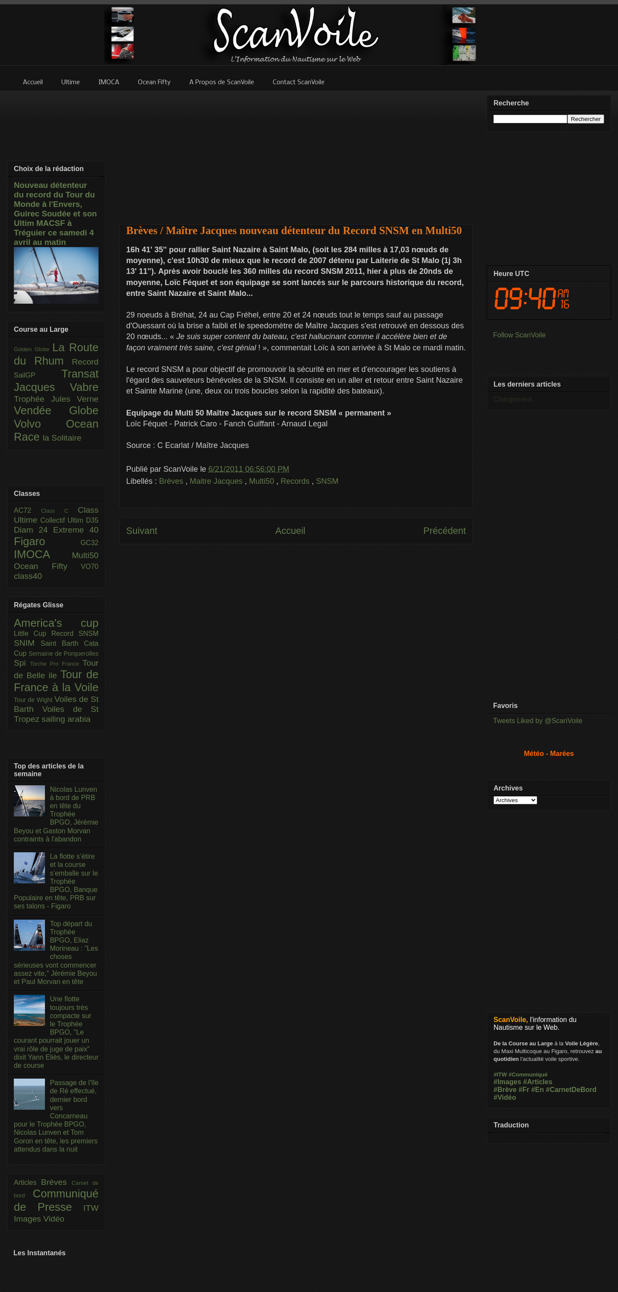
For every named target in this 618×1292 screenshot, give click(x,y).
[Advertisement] (296, 152)
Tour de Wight (34, 699)
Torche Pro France (56, 663)
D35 (92, 520)
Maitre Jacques (217, 481)
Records (296, 481)
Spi (22, 662)
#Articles (538, 1082)
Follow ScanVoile (519, 335)
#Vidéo (505, 1097)
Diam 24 (33, 529)
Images (28, 1218)
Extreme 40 (76, 529)
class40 (28, 576)
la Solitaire (62, 437)
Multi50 (262, 481)
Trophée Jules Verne (56, 398)
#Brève (505, 1089)
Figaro (47, 541)
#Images (507, 1082)
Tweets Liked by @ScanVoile (538, 720)
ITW (91, 1208)
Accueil (290, 530)
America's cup (56, 623)
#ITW (500, 1074)
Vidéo (53, 1218)
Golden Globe (33, 349)
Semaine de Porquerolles (64, 653)
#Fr (524, 1089)
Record (85, 361)
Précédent (445, 530)
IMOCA (43, 554)
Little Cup (32, 633)
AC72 (27, 510)
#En (537, 1089)
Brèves (172, 481)
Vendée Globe (56, 410)
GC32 (89, 542)
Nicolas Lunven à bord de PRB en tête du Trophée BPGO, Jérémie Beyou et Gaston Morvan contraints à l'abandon (56, 814)
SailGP (37, 375)
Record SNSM (75, 633)
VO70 (90, 566)
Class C (59, 511)
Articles (27, 1182)
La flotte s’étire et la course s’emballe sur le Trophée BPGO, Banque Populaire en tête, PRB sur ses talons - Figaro (56, 881)
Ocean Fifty (47, 566)
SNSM (327, 481)
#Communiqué (528, 1074)
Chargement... (515, 399)
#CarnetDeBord (571, 1089)
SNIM (27, 643)
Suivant (141, 530)
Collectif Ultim (63, 520)
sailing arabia (65, 719)
